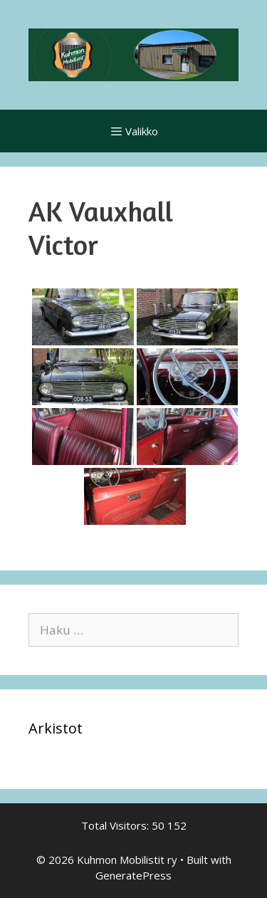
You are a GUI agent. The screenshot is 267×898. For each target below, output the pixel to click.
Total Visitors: (116, 825)
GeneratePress (133, 875)
